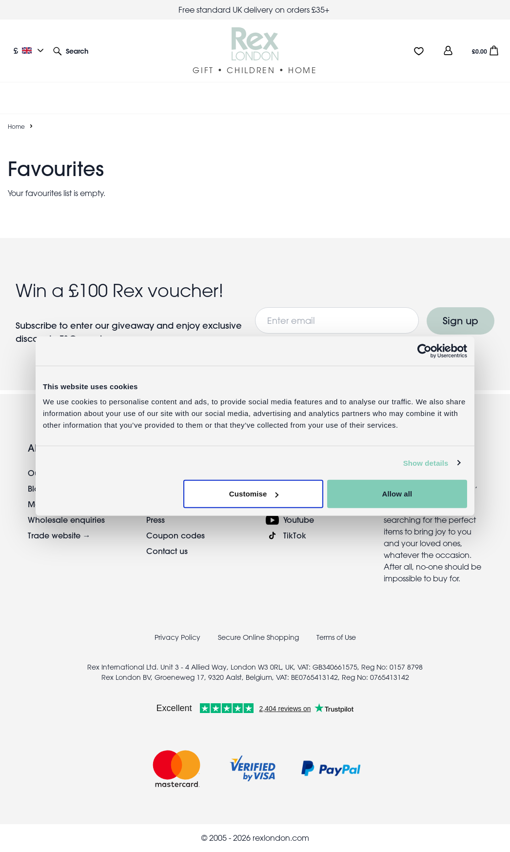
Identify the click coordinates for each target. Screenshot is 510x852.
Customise (254, 494)
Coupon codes (175, 535)
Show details (426, 462)
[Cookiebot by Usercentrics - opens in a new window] (424, 350)
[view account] (448, 50)
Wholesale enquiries (66, 520)
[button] (70, 50)
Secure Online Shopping (259, 637)
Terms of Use (336, 637)
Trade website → (59, 535)
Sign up (460, 321)
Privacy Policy (177, 637)
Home (16, 126)
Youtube (298, 520)
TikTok (294, 535)
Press (155, 520)
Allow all (397, 494)
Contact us (167, 551)
